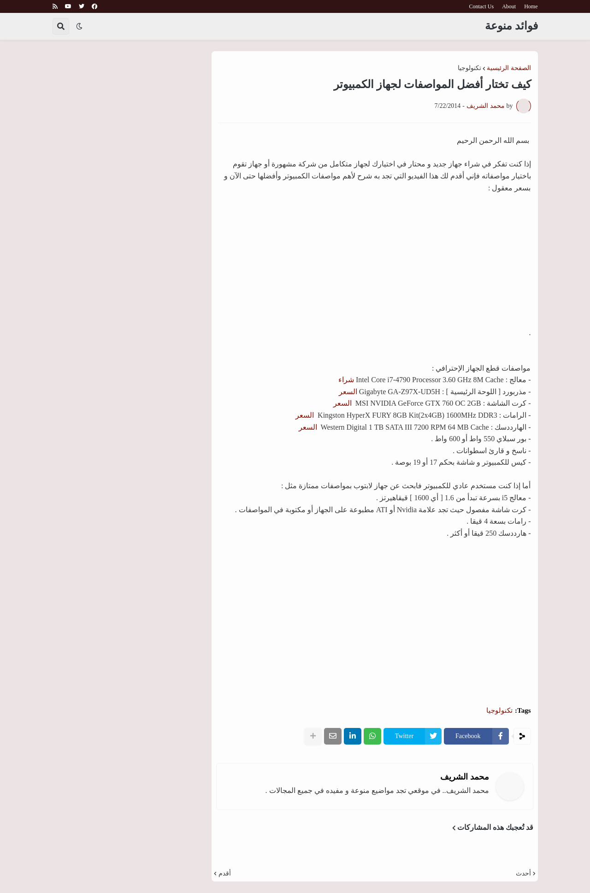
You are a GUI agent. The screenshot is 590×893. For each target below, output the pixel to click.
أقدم (224, 873)
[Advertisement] (375, 632)
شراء (346, 380)
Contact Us (481, 6)
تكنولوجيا (469, 68)
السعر (348, 392)
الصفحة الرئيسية (509, 68)
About (509, 6)
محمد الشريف (464, 776)
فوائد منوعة (511, 26)
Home (530, 6)
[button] (79, 26)
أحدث (523, 873)
